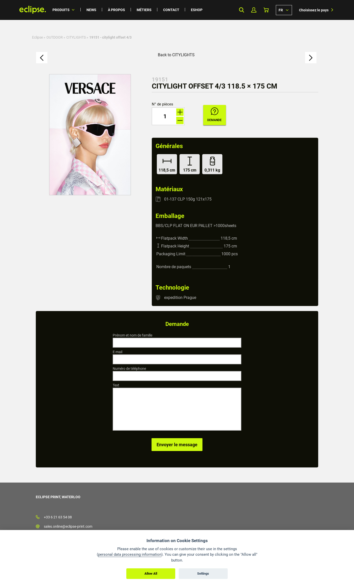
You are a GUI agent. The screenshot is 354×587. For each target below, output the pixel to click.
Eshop (196, 10)
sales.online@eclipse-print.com (68, 526)
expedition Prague (180, 297)
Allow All (150, 573)
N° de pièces (162, 104)
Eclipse (37, 37)
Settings (203, 573)
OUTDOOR (54, 37)
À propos (116, 10)
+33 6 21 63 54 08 (58, 517)
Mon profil (253, 10)
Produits (61, 10)
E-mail (117, 352)
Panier (266, 10)
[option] (90, 134)
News (91, 10)
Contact (171, 10)
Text (116, 385)
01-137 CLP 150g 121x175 (188, 199)
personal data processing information (129, 554)
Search (241, 10)
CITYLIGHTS (76, 37)
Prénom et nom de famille (132, 335)
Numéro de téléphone (129, 368)
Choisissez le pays (314, 10)
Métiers (144, 10)
